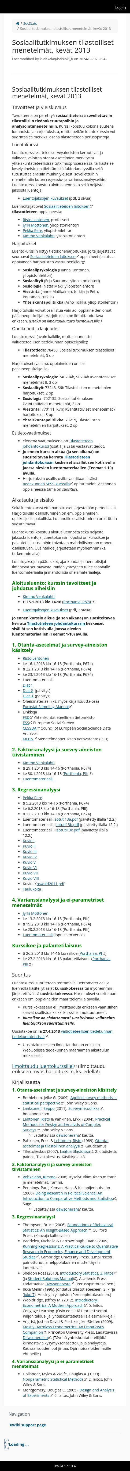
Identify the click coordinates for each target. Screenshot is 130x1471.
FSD (26, 717)
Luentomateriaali (38, 778)
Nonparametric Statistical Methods (53, 1379)
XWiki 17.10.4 (65, 1465)
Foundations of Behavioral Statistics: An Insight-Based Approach (68, 1227)
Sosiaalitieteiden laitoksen (67, 206)
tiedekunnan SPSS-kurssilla (46, 483)
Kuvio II (29, 846)
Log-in (120, 7)
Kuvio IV (30, 856)
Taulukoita (32, 889)
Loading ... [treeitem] (19, 1444)
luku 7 (29, 1294)
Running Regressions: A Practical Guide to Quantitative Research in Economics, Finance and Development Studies (70, 1252)
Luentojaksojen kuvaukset (45, 198)
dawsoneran (67, 1135)
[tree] (65, 1444)
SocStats (30, 23)
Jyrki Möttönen (35, 225)
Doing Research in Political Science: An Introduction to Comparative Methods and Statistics (68, 1195)
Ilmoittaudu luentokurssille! (43, 1066)
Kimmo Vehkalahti (38, 235)
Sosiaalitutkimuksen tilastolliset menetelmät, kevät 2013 (65, 28)
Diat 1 (28, 685)
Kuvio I (29, 840)
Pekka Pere (32, 230)
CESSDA (29, 728)
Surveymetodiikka (83, 1108)
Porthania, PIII (76, 773)
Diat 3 (28, 695)
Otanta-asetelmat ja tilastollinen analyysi (66, 1143)
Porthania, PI (91, 953)
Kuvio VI (30, 867)
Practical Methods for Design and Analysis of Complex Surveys (66, 1124)
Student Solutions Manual (50, 1278)
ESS (26, 722)
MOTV (28, 738)
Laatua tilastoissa (75, 1151)
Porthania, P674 (77, 601)
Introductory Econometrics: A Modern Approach (60, 1302)
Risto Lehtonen (36, 219)
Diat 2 (28, 690)
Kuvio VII (30, 873)
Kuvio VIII (31, 878)
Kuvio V (29, 862)
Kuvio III (29, 851)
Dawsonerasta (57, 1283)
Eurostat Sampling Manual (46, 706)
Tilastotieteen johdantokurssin (56, 623)
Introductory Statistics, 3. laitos (87, 1273)
